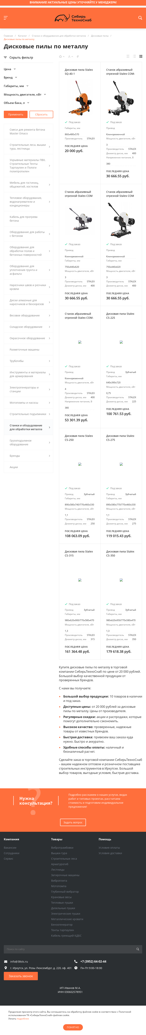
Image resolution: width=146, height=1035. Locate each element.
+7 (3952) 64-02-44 (93, 961)
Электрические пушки (65, 913)
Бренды (30, 455)
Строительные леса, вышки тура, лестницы (30, 146)
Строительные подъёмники (30, 414)
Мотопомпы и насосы (30, 402)
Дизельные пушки (63, 908)
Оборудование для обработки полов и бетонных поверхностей (30, 251)
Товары (56, 839)
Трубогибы (30, 361)
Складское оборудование (30, 327)
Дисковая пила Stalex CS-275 (120, 438)
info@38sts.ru (19, 961)
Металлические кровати (67, 919)
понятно (73, 1027)
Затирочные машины (65, 875)
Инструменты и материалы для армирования (30, 374)
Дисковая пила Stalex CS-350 (120, 553)
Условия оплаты (109, 847)
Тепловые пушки (62, 902)
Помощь (105, 839)
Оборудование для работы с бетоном (30, 234)
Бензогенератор (62, 924)
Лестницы (57, 869)
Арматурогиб (59, 864)
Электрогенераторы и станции (30, 389)
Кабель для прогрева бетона (23, 218)
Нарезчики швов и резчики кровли (30, 287)
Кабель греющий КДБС (66, 935)
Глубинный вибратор (65, 891)
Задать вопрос (73, 822)
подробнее (23, 1018)
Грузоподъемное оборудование (30, 442)
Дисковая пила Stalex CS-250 (79, 438)
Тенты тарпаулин (62, 930)
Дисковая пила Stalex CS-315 (79, 553)
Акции (14, 467)
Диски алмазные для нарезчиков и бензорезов (30, 302)
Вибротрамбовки (62, 847)
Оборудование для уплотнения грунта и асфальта (30, 269)
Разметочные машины (24, 349)
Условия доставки (110, 853)
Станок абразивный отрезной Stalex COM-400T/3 (120, 73)
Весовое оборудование (30, 315)
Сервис (8, 858)
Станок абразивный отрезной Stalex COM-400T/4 (79, 317)
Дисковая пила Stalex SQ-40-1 (79, 71)
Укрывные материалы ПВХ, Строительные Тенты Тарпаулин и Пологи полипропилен (30, 165)
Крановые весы (61, 897)
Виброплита (59, 880)
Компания (11, 839)
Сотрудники (11, 853)
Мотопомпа (58, 886)
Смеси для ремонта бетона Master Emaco (27, 131)
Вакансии (10, 847)
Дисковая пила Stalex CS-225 (120, 315)
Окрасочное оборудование (30, 338)
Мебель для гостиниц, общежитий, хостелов (30, 184)
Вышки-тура (59, 853)
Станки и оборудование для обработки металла (30, 427)
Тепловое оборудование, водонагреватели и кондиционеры (30, 201)
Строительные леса (64, 858)
